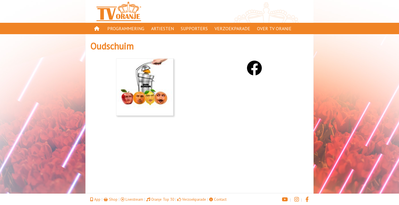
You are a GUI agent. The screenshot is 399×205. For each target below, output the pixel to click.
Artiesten (162, 28)
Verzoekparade (232, 28)
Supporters (194, 28)
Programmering (125, 28)
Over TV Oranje (274, 28)
